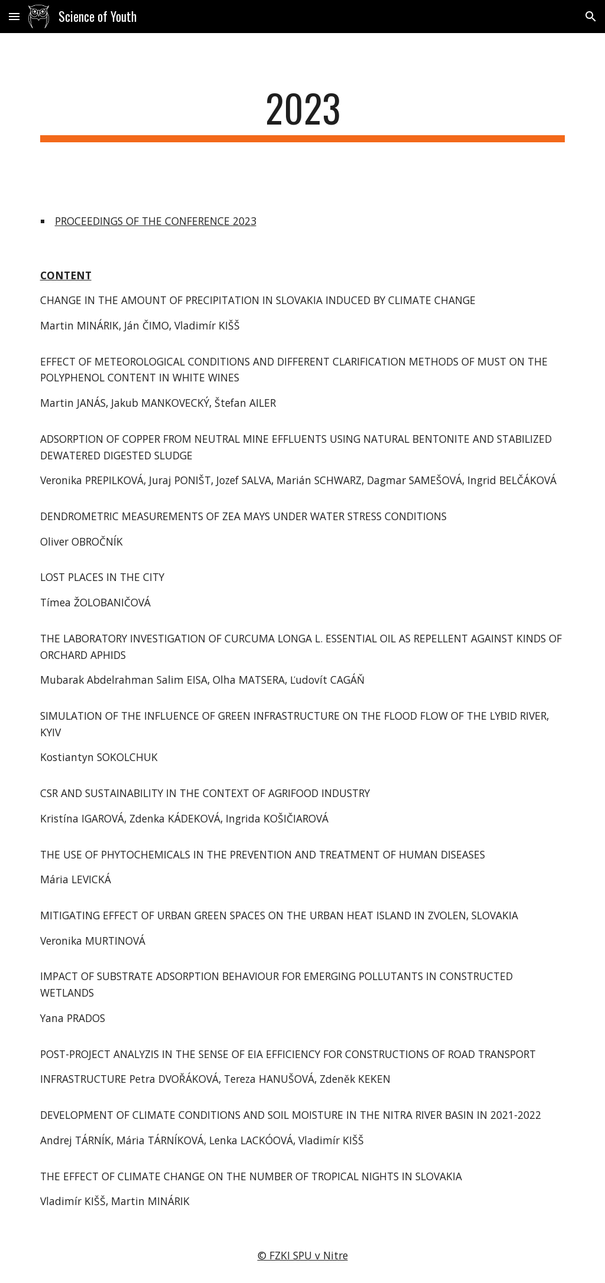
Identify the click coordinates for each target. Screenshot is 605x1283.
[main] (302, 113)
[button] (14, 16)
